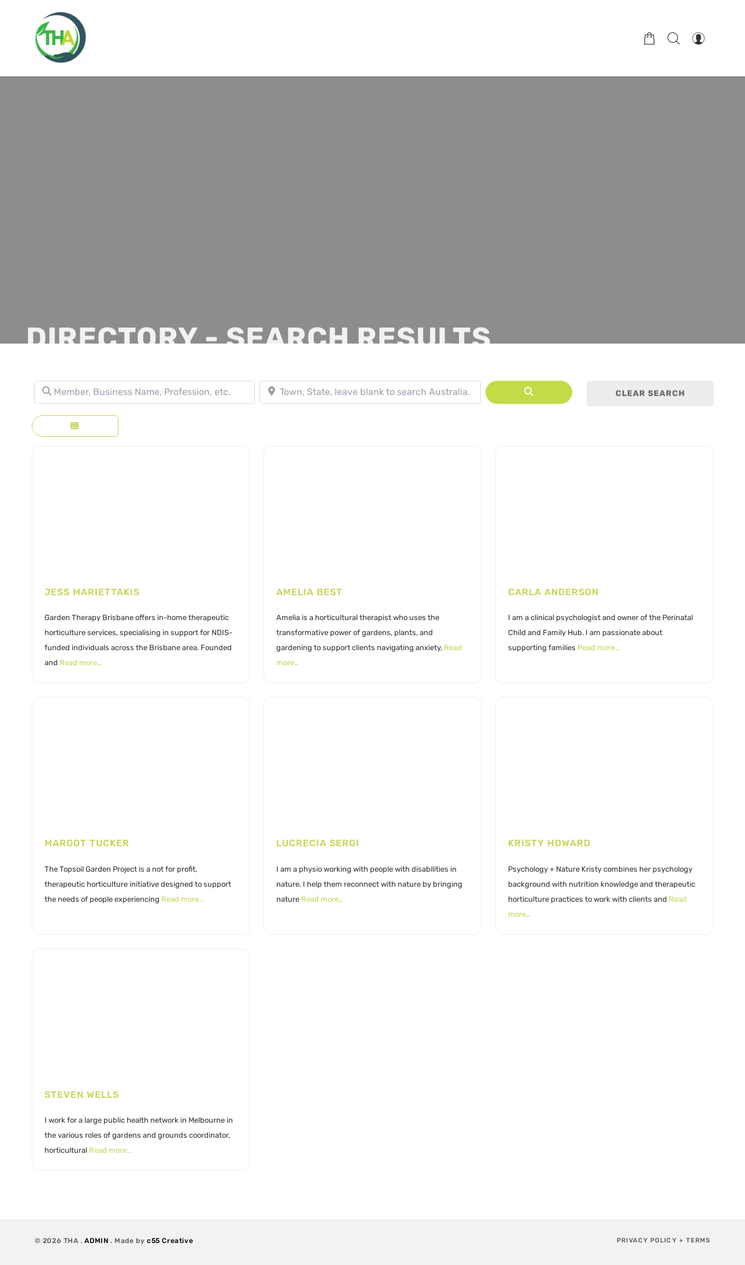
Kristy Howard (549, 843)
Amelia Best (309, 592)
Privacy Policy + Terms (663, 1240)
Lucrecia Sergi (317, 843)
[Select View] (75, 426)
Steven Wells (82, 1094)
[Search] (528, 398)
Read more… (81, 662)
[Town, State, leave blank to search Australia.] (370, 398)
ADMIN (96, 1241)
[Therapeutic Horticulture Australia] (61, 38)
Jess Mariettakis (92, 592)
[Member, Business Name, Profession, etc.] (144, 398)
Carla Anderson (553, 592)
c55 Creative (170, 1241)
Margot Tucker (87, 843)
